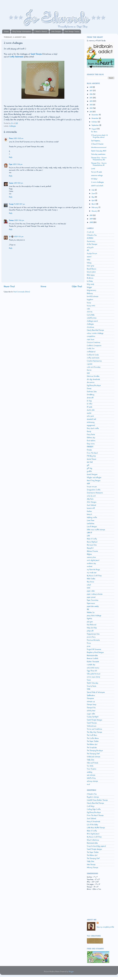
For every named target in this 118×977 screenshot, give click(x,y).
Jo (10, 236)
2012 (91, 108)
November (95, 118)
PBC (88, 609)
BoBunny (90, 293)
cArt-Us (89, 312)
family (89, 431)
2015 (91, 98)
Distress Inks (92, 391)
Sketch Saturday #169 (98, 151)
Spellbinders (91, 695)
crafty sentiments (93, 358)
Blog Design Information (21, 31)
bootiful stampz (92, 296)
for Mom (94, 132)
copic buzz (90, 339)
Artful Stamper (92, 244)
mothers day (91, 563)
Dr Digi (89, 401)
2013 (91, 105)
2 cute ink (90, 232)
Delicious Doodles (93, 376)
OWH (88, 588)
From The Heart (92, 453)
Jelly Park (90, 499)
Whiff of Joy (91, 778)
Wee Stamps (91, 864)
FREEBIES (90, 447)
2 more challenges (97, 182)
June (93, 193)
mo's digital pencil (93, 560)
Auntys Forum (92, 253)
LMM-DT (89, 532)
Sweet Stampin (92, 723)
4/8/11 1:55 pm (18, 236)
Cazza (11, 183)
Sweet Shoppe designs (94, 849)
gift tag (89, 468)
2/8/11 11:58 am (18, 138)
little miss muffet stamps (96, 529)
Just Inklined (91, 505)
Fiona (11, 138)
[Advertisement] (96, 906)
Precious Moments (93, 640)
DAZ (88, 373)
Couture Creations (93, 342)
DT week (89, 407)
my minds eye (91, 572)
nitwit (89, 585)
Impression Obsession (95, 493)
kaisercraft (91, 508)
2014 (91, 101)
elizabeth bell (91, 419)
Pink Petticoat (91, 625)
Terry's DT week (96, 172)
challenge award (92, 321)
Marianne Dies (92, 545)
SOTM (88, 689)
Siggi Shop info (92, 671)
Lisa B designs (92, 526)
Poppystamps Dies (93, 634)
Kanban (89, 511)
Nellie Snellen (91, 578)
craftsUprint (91, 351)
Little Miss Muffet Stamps (96, 827)
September (95, 125)
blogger (89, 287)
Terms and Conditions (94, 729)
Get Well (90, 462)
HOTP (88, 483)
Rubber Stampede (93, 661)
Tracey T (12, 204)
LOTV (88, 536)
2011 (91, 112)
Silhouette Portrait (93, 674)
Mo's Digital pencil (93, 834)
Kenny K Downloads (93, 821)
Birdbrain (90, 278)
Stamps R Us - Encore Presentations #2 (98, 158)
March (94, 204)
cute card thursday (93, 367)
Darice (89, 370)
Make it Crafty (92, 539)
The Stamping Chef (93, 753)
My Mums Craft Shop (94, 575)
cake (88, 309)
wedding (89, 772)
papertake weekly (93, 606)
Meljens (89, 554)
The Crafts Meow (93, 738)
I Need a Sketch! (41, 31)
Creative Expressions (94, 361)
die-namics (90, 382)
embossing (90, 422)
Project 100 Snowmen (94, 649)
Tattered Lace (91, 726)
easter (89, 413)
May (93, 197)
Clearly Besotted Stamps (95, 330)
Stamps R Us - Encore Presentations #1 (98, 164)
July (93, 190)
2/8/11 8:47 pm (20, 204)
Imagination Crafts (93, 490)
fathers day (91, 437)
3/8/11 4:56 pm (19, 220)
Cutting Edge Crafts (94, 809)
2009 (91, 219)
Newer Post (9, 286)
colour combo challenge (95, 333)
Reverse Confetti (92, 658)
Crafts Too (91, 348)
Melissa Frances (92, 551)
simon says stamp (93, 677)
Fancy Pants (91, 434)
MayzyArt (90, 548)
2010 (91, 215)
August (94, 129)
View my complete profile (105, 927)
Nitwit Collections (93, 840)
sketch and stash (97, 185)
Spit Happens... (96, 140)
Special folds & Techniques (96, 692)
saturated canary (93, 668)
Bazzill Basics (91, 269)
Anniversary (91, 241)
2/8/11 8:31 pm (18, 183)
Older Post (77, 286)
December (95, 115)
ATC (88, 250)
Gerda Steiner (91, 459)
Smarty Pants (91, 686)
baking (89, 263)
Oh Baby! (94, 179)
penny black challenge (94, 615)
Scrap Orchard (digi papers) (96, 846)
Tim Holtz (90, 766)
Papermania (91, 603)
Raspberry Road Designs (95, 652)
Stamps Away (91, 704)
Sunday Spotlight (92, 717)
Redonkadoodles (92, 655)
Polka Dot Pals (92, 628)
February (95, 207)
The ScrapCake (92, 747)
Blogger (71, 971)
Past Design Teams (72, 31)
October (95, 122)
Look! (93, 168)
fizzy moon (91, 444)
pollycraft (90, 631)
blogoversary (91, 290)
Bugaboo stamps (93, 797)
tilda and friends (92, 763)
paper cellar (91, 591)
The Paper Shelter (93, 741)
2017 (91, 90)
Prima (89, 643)
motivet (89, 566)
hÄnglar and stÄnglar (94, 477)
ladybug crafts (92, 517)
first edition (91, 440)
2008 (91, 222)
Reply (10, 157)
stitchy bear (91, 710)
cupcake (89, 364)
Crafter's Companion (94, 345)
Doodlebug (90, 394)
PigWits (89, 618)
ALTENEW (90, 238)
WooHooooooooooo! (98, 147)
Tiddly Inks (90, 760)
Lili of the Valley (92, 824)
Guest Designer (92, 474)
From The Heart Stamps (95, 815)
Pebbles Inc (91, 612)
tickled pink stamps (93, 756)
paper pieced (91, 597)
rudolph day (91, 664)
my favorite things (93, 569)
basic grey (90, 266)
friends (89, 450)
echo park (90, 416)
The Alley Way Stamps (94, 732)
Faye (10, 164)
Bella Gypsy (91, 275)
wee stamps (91, 775)
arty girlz (90, 247)
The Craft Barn (92, 735)
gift (88, 465)
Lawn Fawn (90, 520)
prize (88, 646)
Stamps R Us (91, 707)
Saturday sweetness (98, 154)
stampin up (91, 701)
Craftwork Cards (93, 355)
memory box (91, 557)
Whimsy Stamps (92, 867)
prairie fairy (91, 637)
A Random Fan (92, 235)
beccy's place (91, 272)
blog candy (90, 284)
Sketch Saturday (92, 683)
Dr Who (89, 404)
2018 (91, 87)
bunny (89, 302)
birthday (90, 281)
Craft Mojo (91, 806)
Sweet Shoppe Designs (94, 720)
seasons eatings (97, 175)
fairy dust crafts (93, 428)
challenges (12, 126)
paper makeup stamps (94, 594)
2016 (91, 94)
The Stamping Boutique (95, 750)
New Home (90, 582)
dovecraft (90, 397)
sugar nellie (91, 714)
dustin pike (91, 410)
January (95, 211)
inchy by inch (91, 496)
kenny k (89, 514)
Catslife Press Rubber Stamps (97, 800)
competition (91, 336)
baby (88, 259)
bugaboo (90, 299)
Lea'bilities (90, 523)
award (89, 256)
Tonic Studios (91, 769)
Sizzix (89, 680)
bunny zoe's (91, 305)
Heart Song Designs (93, 480)
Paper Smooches (92, 600)
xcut (88, 784)
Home (6, 31)
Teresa (11, 220)
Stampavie (90, 698)
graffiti (89, 471)
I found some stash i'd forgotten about (99, 136)
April (93, 200)
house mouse (92, 486)
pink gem (90, 622)
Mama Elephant (92, 542)
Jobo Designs (56, 31)
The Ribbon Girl (92, 744)
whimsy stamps (92, 781)
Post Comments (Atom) (22, 292)
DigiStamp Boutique (94, 385)
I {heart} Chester (97, 144)
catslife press (91, 318)
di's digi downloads (93, 379)
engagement (91, 425)
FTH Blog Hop (91, 456)
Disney (89, 388)
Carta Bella (91, 315)
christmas (90, 327)
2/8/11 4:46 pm (18, 164)
